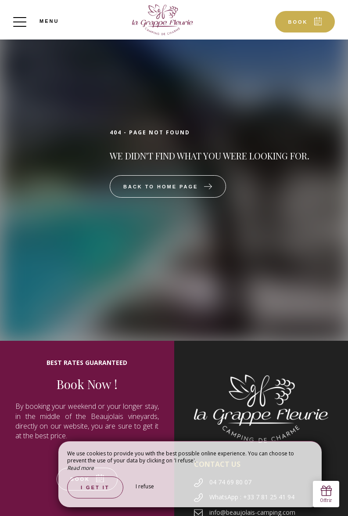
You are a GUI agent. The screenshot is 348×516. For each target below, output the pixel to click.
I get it (95, 487)
